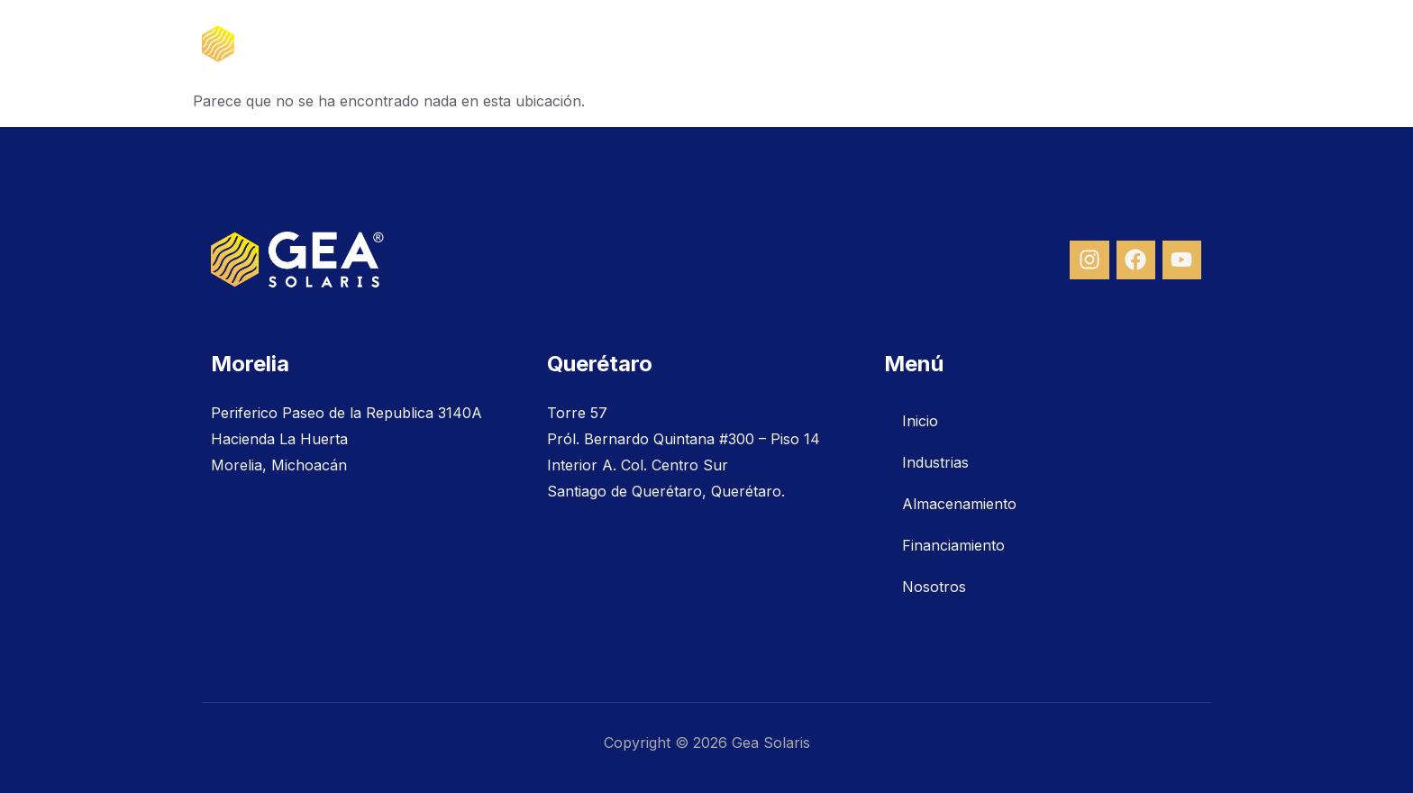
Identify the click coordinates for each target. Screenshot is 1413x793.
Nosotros (1159, 44)
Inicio (660, 44)
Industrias (751, 44)
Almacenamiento (883, 44)
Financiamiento (1035, 44)
